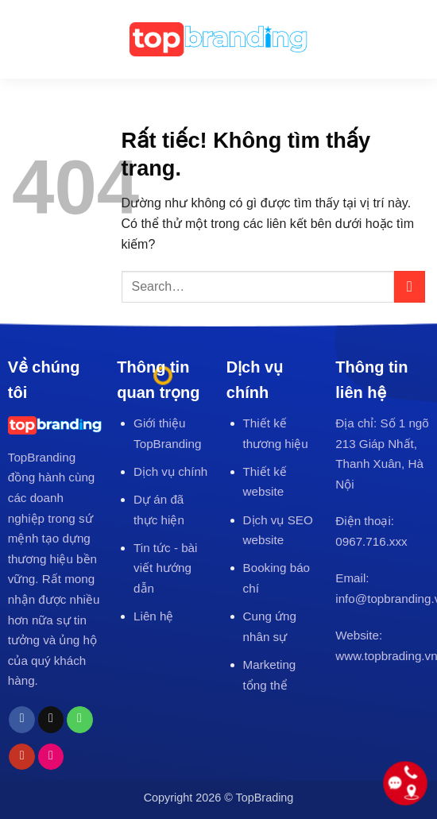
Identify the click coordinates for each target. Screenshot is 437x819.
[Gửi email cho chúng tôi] (51, 719)
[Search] (417, 39)
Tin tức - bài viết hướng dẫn (165, 568)
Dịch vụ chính (170, 471)
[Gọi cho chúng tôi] (80, 719)
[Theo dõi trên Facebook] (22, 719)
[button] (24, 39)
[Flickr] (51, 757)
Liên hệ (153, 616)
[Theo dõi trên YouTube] (22, 757)
